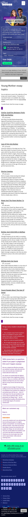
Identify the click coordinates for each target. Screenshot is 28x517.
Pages (4, 53)
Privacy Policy (6, 498)
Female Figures (7, 467)
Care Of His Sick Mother (9, 144)
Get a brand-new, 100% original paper (14, 350)
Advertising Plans (7, 470)
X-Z (10, 488)
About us (5, 502)
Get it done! (7, 63)
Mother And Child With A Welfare (13, 232)
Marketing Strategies (8, 460)
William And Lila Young (9, 261)
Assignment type (7, 37)
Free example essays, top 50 (8, 476)
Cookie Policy (6, 500)
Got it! (24, 510)
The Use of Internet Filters (10, 465)
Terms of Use (6, 496)
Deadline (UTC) (7, 42)
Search (23, 78)
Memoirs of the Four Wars (9, 462)
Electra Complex (7, 171)
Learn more (7, 513)
